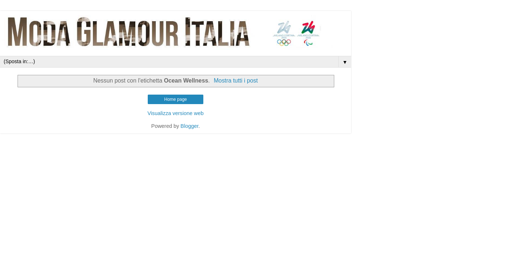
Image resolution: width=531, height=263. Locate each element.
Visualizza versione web (175, 113)
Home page (175, 99)
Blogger (190, 126)
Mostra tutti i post (236, 80)
